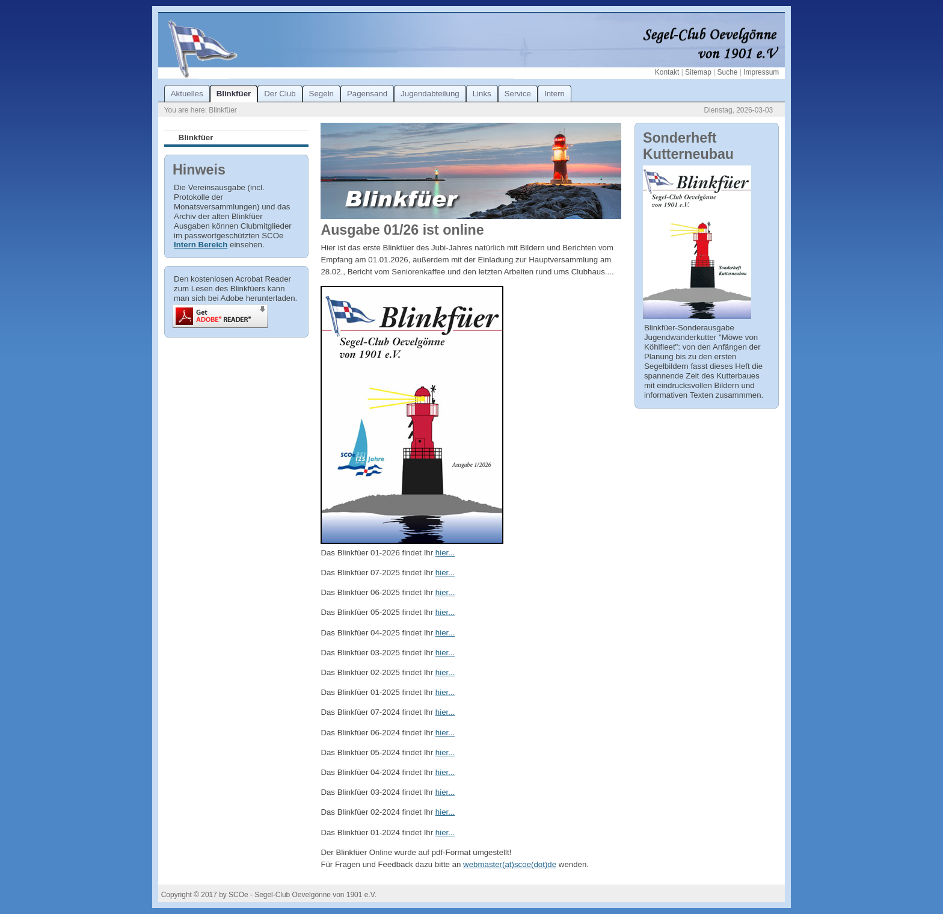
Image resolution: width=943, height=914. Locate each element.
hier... (445, 552)
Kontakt (667, 72)
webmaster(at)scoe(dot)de (509, 864)
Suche (727, 72)
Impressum (761, 72)
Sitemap (698, 72)
